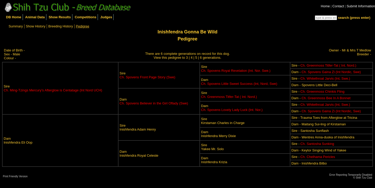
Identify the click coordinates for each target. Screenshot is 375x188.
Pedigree (82, 26)
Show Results (60, 17)
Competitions (85, 17)
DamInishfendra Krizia (214, 160)
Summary (16, 26)
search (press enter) (354, 18)
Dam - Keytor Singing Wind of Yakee (318, 150)
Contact (338, 6)
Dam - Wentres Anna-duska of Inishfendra (322, 137)
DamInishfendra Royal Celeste (139, 153)
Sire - (323, 65)
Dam (239, 82)
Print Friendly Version (15, 176)
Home (325, 6)
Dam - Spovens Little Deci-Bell (314, 85)
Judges (106, 17)
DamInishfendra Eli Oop (18, 140)
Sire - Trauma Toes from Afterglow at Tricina (324, 118)
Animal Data (35, 17)
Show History (35, 26)
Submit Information (361, 6)
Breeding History (60, 26)
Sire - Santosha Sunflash (310, 131)
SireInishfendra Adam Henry (138, 127)
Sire (53, 88)
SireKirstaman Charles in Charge (223, 121)
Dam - (326, 72)
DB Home (13, 17)
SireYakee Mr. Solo (212, 147)
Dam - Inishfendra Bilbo (309, 163)
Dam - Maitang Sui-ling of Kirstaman (318, 124)
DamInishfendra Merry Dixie (218, 134)
